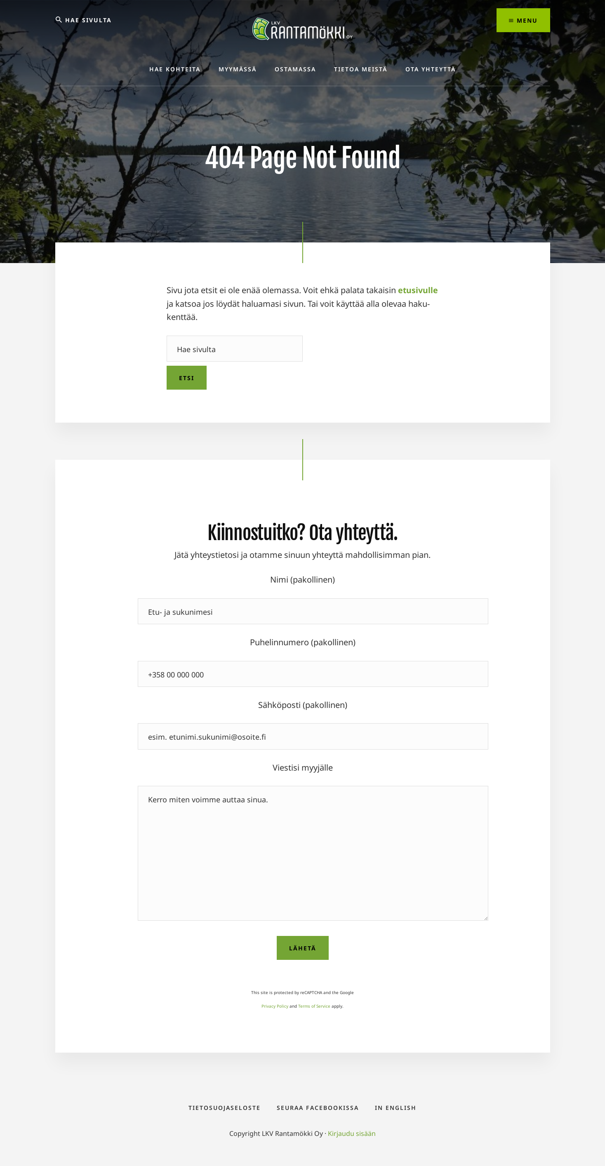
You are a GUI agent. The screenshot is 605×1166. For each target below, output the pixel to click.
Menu (523, 20)
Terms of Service (314, 1006)
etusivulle (418, 290)
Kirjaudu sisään (352, 1137)
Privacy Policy (274, 1006)
